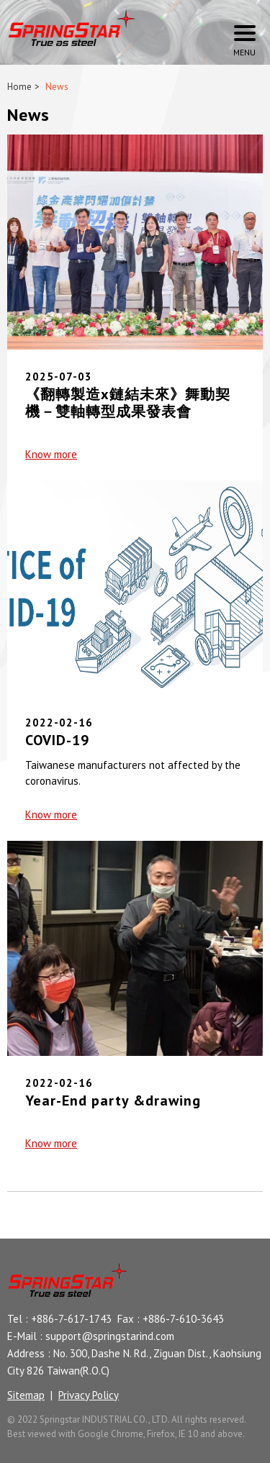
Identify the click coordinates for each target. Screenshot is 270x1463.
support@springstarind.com (109, 1336)
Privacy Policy (88, 1395)
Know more (51, 454)
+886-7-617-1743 (71, 1319)
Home (19, 87)
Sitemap (26, 1395)
